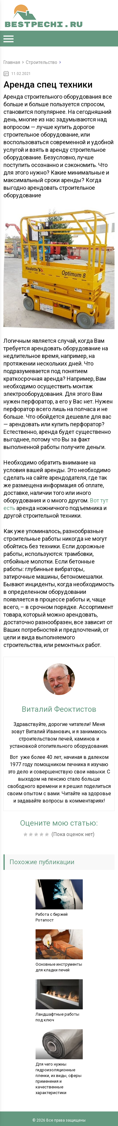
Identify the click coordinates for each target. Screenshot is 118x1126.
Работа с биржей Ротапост (52, 917)
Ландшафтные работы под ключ (57, 1017)
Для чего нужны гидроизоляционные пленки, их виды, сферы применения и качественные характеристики (58, 1078)
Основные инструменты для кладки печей (59, 967)
